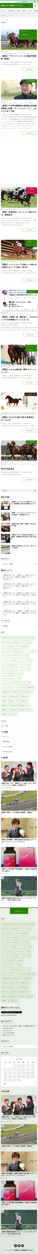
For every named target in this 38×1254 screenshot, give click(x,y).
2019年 (10, 53)
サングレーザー (31, 414)
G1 (16, 209)
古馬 (28, 209)
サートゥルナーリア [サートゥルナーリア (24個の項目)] (9, 656)
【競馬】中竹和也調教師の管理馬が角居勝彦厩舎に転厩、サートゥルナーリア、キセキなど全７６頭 (19, 108)
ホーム (3, 10)
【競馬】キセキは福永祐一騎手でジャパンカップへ (19, 370)
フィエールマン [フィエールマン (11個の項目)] (24, 669)
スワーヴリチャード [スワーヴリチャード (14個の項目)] (22, 665)
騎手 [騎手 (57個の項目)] (14, 714)
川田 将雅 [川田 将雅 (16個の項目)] (27, 692)
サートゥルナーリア (27, 53)
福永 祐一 (31, 350)
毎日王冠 (32, 442)
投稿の (6, 741)
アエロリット (15, 464)
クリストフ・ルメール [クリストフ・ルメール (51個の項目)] (27, 651)
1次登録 (5, 53)
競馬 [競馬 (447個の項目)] (5, 705)
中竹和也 (30, 103)
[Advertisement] (19, 161)
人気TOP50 (11, 10)
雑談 (24, 10)
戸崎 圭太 (11, 787)
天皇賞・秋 (31, 394)
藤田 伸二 (33, 291)
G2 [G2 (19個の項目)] (33, 638)
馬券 (18, 10)
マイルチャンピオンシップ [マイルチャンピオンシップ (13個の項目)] (11, 678)
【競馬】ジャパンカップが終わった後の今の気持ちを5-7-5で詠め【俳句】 (19, 265)
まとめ (14, 53)
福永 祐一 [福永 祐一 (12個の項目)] (14, 701)
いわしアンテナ (7, 1030)
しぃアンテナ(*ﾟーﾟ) (8, 1033)
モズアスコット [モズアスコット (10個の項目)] (24, 683)
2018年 (13, 209)
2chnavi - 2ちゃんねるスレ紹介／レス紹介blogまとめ (19, 1026)
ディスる (28, 314)
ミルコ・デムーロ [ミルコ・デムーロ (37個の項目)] (8, 683)
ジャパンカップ (20, 314)
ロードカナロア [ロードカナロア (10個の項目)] (19, 687)
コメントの (7, 746)
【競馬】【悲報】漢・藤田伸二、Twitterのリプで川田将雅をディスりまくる (19, 318)
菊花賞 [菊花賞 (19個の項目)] (14, 705)
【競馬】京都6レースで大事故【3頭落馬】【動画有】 (17, 812)
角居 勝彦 (32, 81)
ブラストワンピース (29, 38)
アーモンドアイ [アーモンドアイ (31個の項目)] (25, 642)
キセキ (19, 53)
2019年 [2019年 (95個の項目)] (16, 638)
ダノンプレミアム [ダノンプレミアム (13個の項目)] (8, 669)
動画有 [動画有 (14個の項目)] (31, 687)
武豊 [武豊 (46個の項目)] (4, 701)
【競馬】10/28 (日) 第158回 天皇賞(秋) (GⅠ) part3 (17, 418)
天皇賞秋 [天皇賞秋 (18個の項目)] (6, 692)
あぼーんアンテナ (8, 1035)
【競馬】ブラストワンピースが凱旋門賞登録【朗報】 (19, 57)
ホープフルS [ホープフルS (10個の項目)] (7, 674)
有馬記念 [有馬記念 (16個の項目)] (25, 696)
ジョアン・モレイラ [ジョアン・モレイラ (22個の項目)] (24, 660)
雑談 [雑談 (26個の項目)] (22, 710)
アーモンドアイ (26, 261)
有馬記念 (32, 189)
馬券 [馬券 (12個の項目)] (30, 710)
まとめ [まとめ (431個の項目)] (13, 642)
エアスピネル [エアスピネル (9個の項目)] (7, 647)
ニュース (25, 31)
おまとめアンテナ (8, 1028)
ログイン (5, 736)
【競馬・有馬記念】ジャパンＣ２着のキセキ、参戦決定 (19, 213)
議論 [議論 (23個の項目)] (14, 710)
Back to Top (19, 911)
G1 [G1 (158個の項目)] (25, 638)
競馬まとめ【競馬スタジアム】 (24, 1250)
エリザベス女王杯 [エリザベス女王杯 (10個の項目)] (21, 647)
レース (30, 10)
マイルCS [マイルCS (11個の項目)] (19, 674)
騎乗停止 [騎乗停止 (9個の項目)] (5, 714)
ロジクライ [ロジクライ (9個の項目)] (6, 687)
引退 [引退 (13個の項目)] (4, 696)
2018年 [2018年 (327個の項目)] (6, 638)
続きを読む (29, 69)
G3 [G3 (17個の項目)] (4, 642)
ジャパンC (32, 245)
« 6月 (4, 1083)
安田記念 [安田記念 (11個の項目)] (17, 692)
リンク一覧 (4, 726)
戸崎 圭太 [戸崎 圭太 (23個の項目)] (14, 696)
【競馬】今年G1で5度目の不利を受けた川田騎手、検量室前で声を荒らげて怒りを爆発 (23, 536)
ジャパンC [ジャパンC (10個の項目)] (23, 656)
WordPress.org (7, 751)
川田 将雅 (5, 787)
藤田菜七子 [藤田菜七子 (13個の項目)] (24, 705)
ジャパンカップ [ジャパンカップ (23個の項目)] (8, 660)
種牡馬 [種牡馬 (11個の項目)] (24, 701)
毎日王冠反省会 (7, 469)
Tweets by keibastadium (9, 1015)
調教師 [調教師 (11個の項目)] (5, 710)
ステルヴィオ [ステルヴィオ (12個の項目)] (7, 665)
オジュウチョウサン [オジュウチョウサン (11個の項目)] (9, 651)
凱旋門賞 (25, 34)
